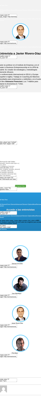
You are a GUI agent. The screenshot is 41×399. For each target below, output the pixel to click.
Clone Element (11, 10)
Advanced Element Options (24, 10)
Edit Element (15, 157)
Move (34, 10)
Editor (2, 393)
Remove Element (12, 158)
